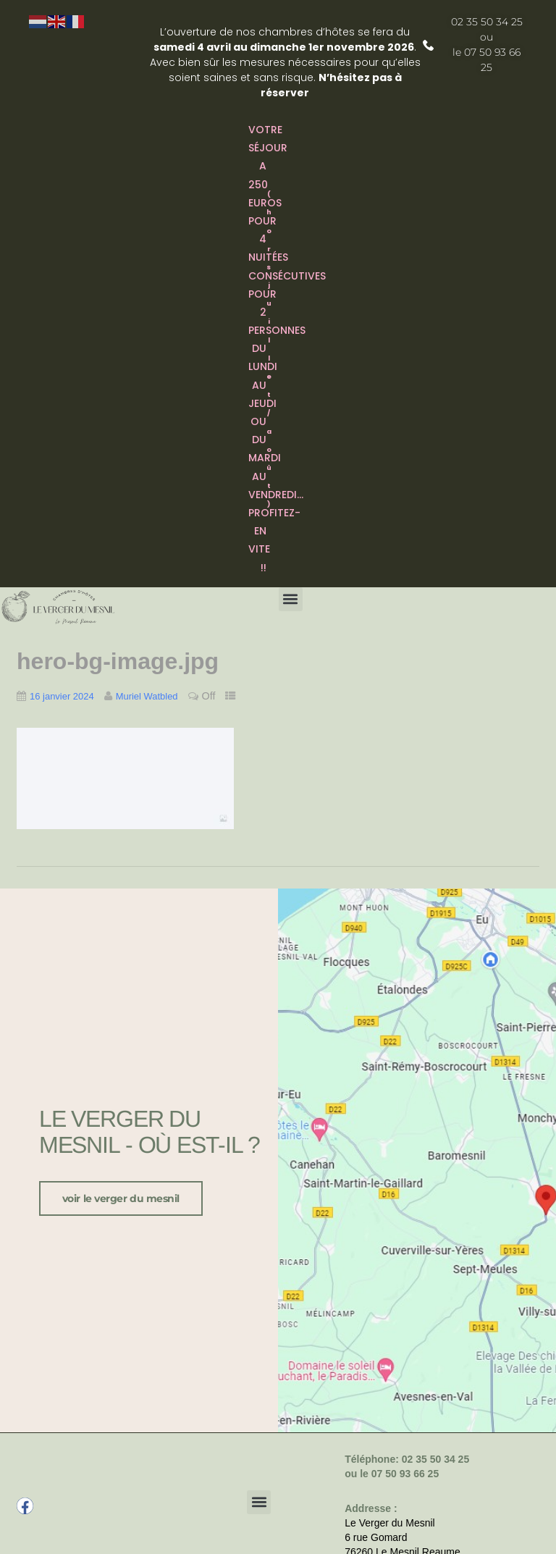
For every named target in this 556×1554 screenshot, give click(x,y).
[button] (291, 599)
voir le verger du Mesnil (121, 1195)
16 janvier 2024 (62, 696)
